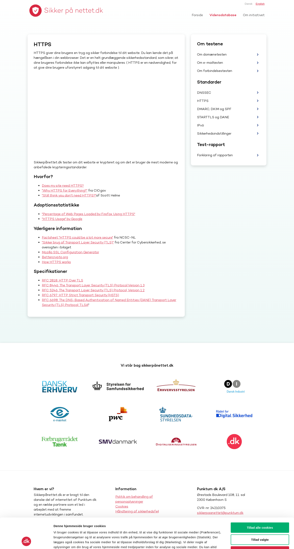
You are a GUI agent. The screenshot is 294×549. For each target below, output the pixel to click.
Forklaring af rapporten (215, 155)
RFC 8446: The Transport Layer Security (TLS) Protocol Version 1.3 (93, 285)
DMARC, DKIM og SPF (214, 109)
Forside (197, 15)
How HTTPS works (56, 262)
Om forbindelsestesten (214, 71)
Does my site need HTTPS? (63, 185)
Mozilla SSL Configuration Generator (70, 252)
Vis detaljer (212, 541)
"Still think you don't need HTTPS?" (69, 195)
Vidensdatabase (222, 15)
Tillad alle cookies (260, 499)
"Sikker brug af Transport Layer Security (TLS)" (78, 242)
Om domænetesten (212, 54)
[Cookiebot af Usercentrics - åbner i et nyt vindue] (26, 541)
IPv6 (200, 125)
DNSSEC (204, 93)
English (260, 3)
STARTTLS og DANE (213, 117)
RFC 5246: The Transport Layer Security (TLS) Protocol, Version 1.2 (93, 290)
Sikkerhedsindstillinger (214, 133)
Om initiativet (254, 15)
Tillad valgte (260, 511)
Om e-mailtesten (210, 63)
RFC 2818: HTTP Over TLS (62, 280)
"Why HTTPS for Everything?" (64, 190)
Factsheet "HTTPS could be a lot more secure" (77, 237)
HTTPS (202, 101)
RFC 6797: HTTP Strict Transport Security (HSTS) (80, 295)
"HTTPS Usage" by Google (62, 219)
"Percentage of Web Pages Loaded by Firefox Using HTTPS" (88, 214)
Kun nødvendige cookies (260, 523)
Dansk (249, 3)
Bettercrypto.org (55, 257)
